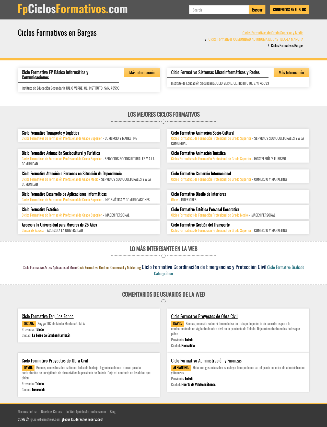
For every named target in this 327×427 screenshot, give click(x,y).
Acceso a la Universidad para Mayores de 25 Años (59, 225)
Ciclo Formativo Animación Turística (198, 153)
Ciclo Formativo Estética (40, 209)
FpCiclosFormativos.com (45, 419)
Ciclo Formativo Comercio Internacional (201, 174)
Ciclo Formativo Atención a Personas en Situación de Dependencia (72, 174)
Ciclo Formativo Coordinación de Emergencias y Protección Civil (204, 267)
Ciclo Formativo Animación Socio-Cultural (202, 133)
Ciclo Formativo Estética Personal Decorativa (205, 209)
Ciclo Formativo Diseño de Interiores (198, 194)
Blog (112, 411)
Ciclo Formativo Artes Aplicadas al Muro (50, 267)
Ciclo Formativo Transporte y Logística (50, 133)
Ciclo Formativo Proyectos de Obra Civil (204, 316)
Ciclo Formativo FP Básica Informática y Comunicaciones (55, 75)
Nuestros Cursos (51, 411)
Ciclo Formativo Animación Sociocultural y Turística (61, 153)
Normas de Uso (27, 411)
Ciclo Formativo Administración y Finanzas (206, 360)
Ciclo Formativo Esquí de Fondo (48, 316)
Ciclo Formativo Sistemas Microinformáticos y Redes (215, 72)
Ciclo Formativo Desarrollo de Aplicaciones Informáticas (64, 194)
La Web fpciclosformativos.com (86, 411)
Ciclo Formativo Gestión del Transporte (200, 225)
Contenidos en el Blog (289, 9)
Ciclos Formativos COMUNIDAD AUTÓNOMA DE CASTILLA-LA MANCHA (255, 39)
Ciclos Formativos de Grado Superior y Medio (272, 32)
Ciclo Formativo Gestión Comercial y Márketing (109, 267)
